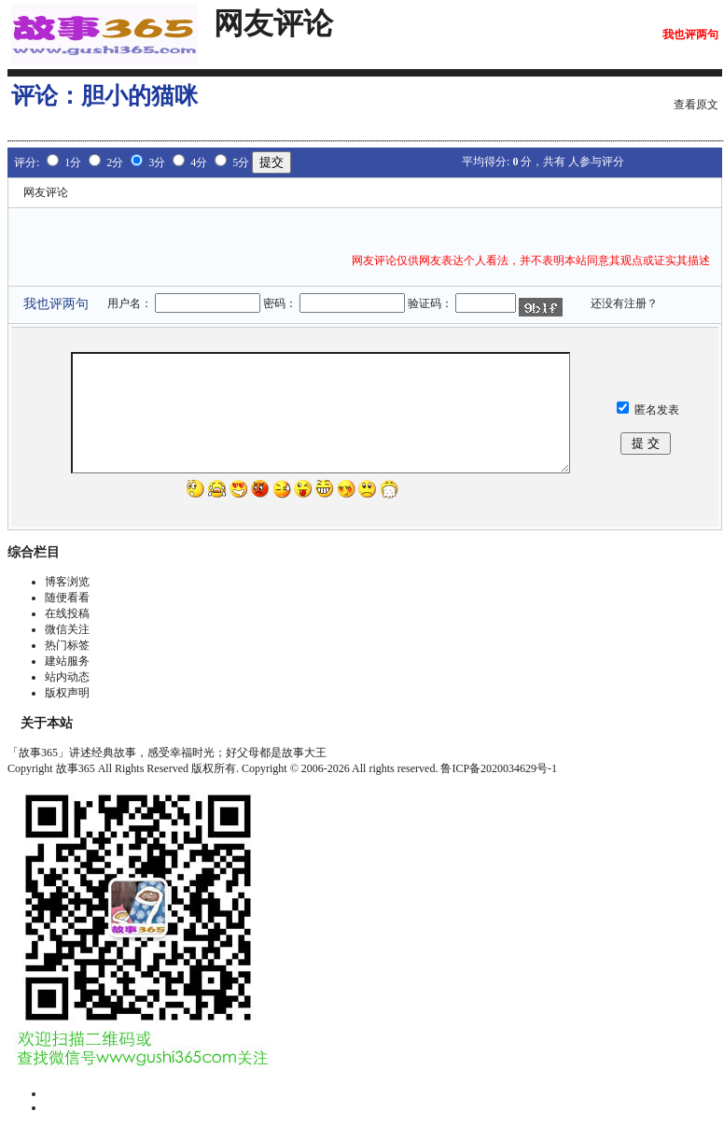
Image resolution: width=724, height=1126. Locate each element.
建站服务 (67, 661)
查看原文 (696, 104)
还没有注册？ (624, 303)
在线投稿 (67, 613)
